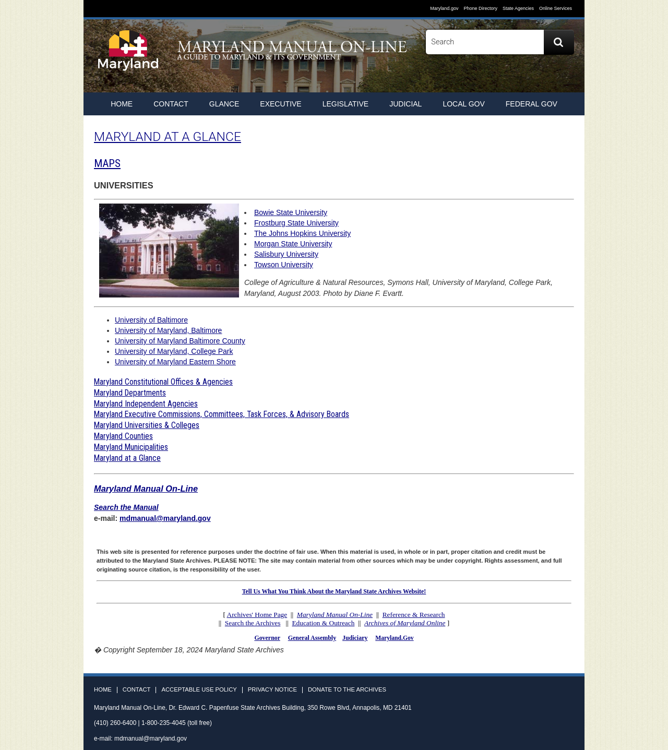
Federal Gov (531, 104)
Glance (224, 104)
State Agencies (518, 8)
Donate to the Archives (347, 690)
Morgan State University (293, 244)
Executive (280, 104)
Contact (170, 104)
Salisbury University (286, 254)
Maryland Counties (123, 436)
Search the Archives (253, 623)
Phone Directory (480, 8)
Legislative (345, 104)
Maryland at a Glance (127, 458)
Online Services (555, 8)
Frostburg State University (296, 223)
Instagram (565, 78)
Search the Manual (126, 507)
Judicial (405, 104)
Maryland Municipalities (131, 447)
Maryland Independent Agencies (146, 404)
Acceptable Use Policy (198, 690)
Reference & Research (414, 614)
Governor (267, 637)
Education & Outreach (323, 623)
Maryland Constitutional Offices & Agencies (163, 382)
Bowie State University (290, 212)
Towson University (283, 264)
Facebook (527, 78)
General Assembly (312, 637)
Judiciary (354, 637)
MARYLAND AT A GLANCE (167, 136)
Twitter (546, 78)
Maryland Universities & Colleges (146, 425)
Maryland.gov (444, 8)
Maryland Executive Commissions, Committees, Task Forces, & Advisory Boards (221, 414)
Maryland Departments (130, 393)
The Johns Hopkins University (302, 233)
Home (103, 690)
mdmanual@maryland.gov (165, 518)
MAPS (107, 163)
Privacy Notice (272, 690)
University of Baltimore (151, 320)
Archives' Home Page (257, 614)
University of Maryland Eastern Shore (175, 362)
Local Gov (463, 104)
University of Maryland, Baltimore (168, 330)
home (122, 104)
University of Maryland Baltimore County (180, 341)
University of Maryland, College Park (174, 351)
